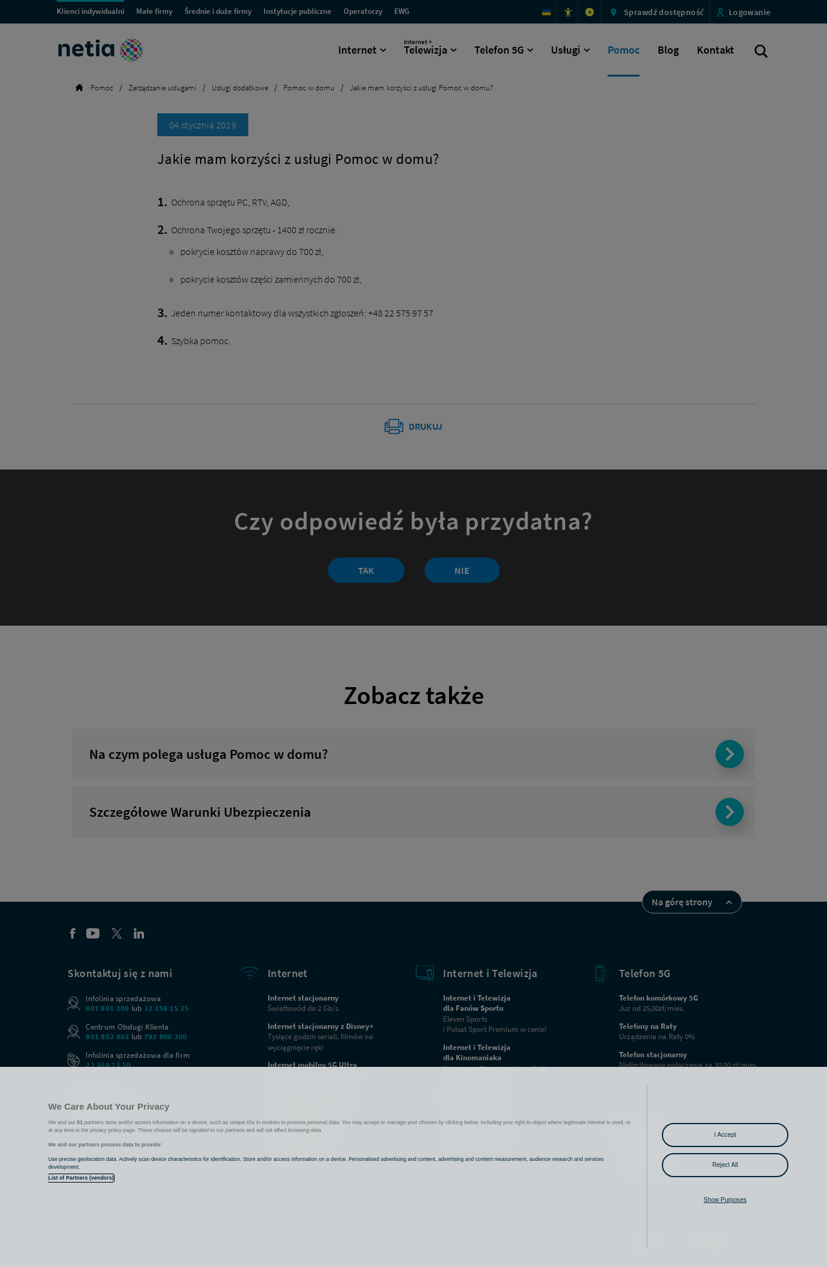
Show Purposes (724, 1199)
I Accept (725, 1134)
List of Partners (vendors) (81, 1178)
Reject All (725, 1165)
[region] (413, 1167)
